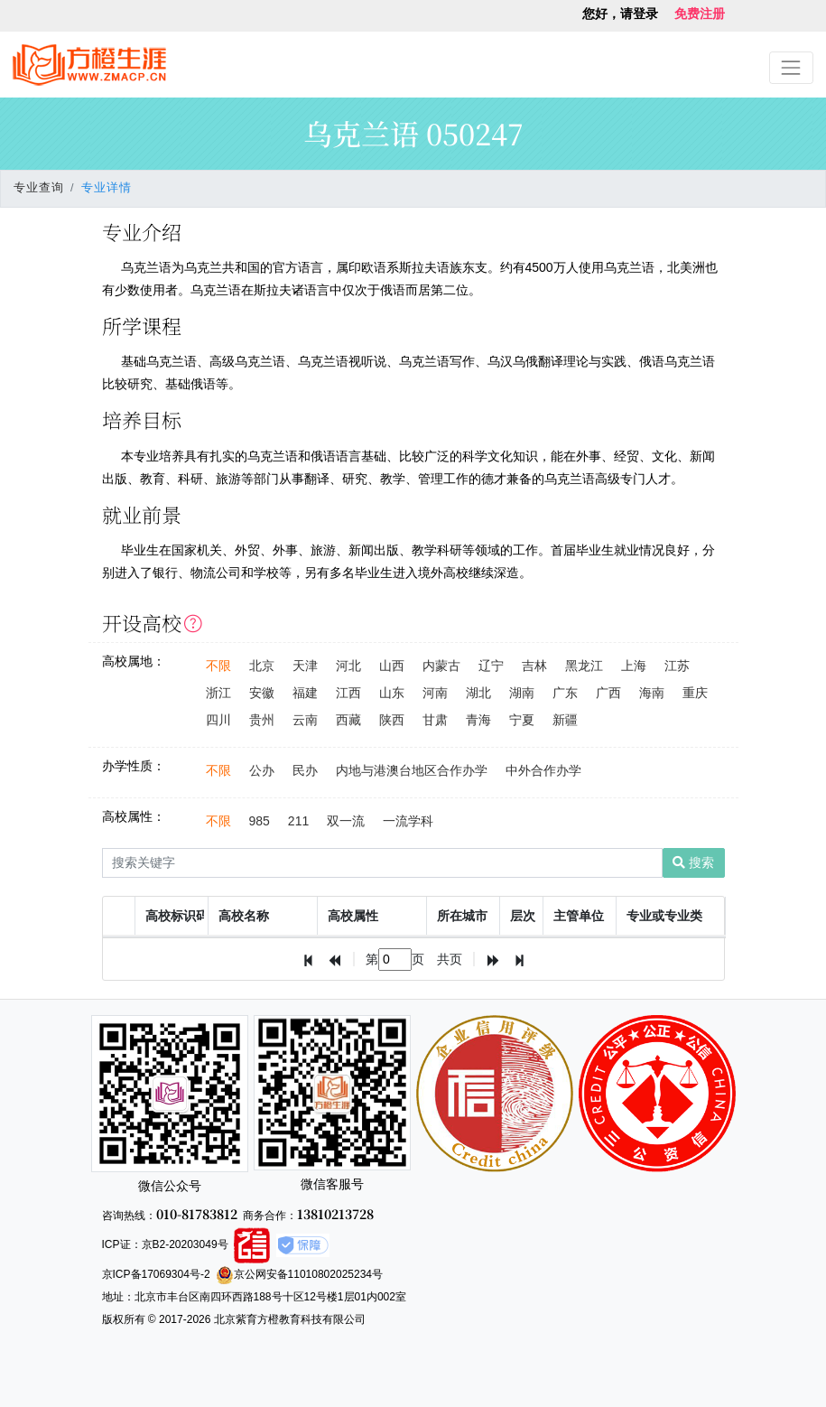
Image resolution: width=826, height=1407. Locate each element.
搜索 (693, 862)
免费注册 (699, 13)
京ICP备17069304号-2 (156, 1274)
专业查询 (39, 188)
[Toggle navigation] (791, 67)
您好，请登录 (620, 13)
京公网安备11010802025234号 (299, 1274)
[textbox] (395, 959)
